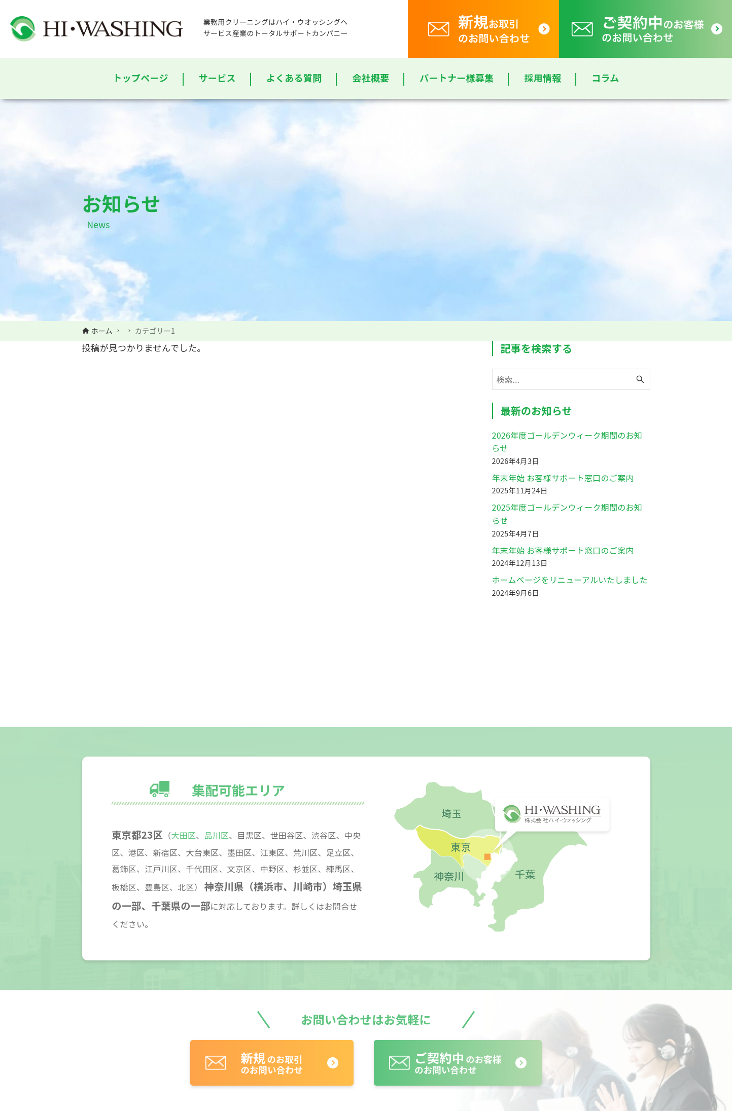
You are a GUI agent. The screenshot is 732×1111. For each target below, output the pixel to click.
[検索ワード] (571, 379)
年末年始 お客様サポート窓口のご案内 (563, 478)
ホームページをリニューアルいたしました (570, 580)
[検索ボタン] (640, 379)
